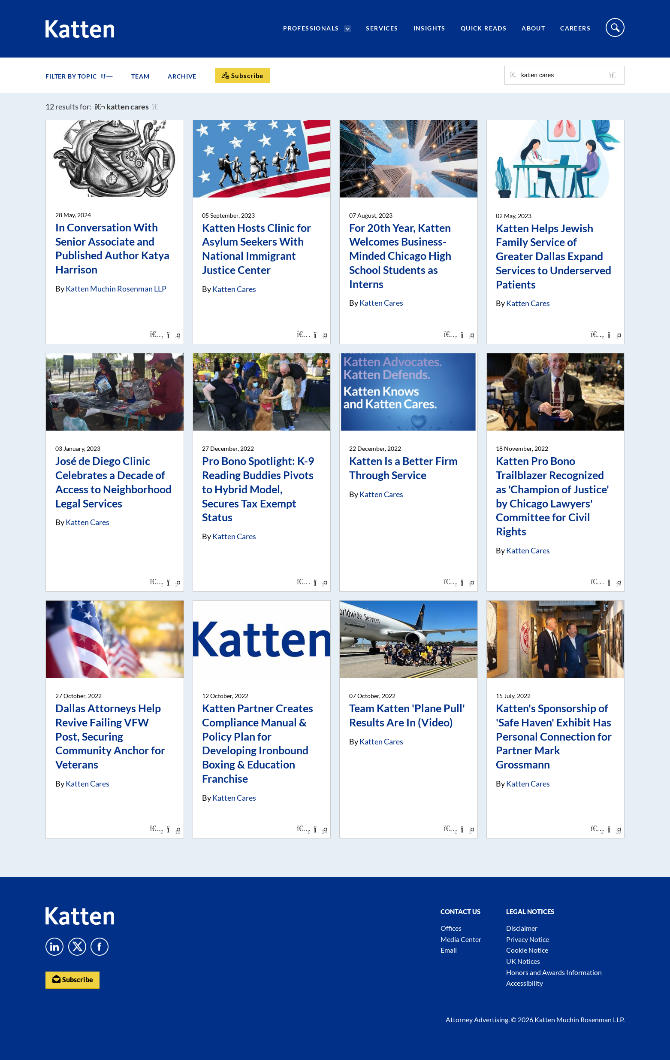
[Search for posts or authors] (569, 75)
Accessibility (524, 983)
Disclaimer (521, 928)
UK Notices (523, 961)
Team (140, 76)
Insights (429, 28)
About (533, 28)
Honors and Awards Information (554, 972)
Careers (575, 28)
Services (382, 28)
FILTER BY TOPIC (79, 76)
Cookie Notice (527, 950)
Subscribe (72, 979)
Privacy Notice (527, 939)
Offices (451, 928)
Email (449, 950)
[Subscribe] (242, 75)
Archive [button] (182, 76)
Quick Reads (484, 28)
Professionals (311, 28)
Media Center (461, 939)
